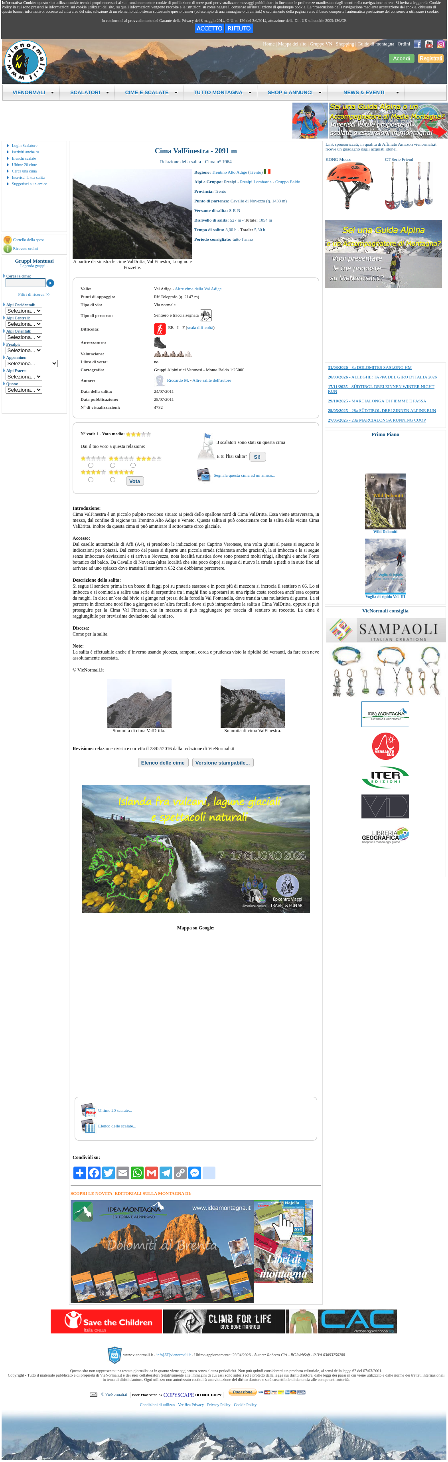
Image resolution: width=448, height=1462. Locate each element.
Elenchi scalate (24, 158)
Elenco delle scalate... (117, 1125)
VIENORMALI (34, 92)
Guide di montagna (375, 44)
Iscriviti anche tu (25, 152)
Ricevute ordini (25, 248)
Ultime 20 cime (24, 164)
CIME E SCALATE (151, 92)
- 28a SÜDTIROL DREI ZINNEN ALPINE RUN (382, 410)
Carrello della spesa (29, 240)
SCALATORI (89, 92)
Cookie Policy (245, 1405)
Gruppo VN (321, 44)
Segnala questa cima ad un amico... (245, 475)
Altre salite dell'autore (211, 380)
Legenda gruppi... (34, 265)
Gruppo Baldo (287, 181)
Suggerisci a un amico (29, 184)
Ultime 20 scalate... (115, 1110)
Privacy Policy (219, 1405)
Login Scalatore (24, 145)
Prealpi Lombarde (256, 181)
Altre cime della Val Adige (198, 288)
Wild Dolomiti (385, 542)
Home (268, 44)
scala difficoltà (200, 327)
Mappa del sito (292, 44)
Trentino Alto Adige (229, 172)
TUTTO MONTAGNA (223, 92)
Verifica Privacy (191, 1405)
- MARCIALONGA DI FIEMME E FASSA (377, 400)
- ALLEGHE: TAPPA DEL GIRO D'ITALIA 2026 (382, 376)
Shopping (345, 44)
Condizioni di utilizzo (157, 1405)
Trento (255, 172)
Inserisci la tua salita (28, 177)
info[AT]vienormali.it (173, 1355)
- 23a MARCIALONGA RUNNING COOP (377, 420)
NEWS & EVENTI (368, 92)
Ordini (404, 44)
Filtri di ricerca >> (34, 294)
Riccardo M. (178, 380)
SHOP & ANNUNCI (295, 92)
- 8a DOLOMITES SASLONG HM (370, 367)
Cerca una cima (24, 171)
